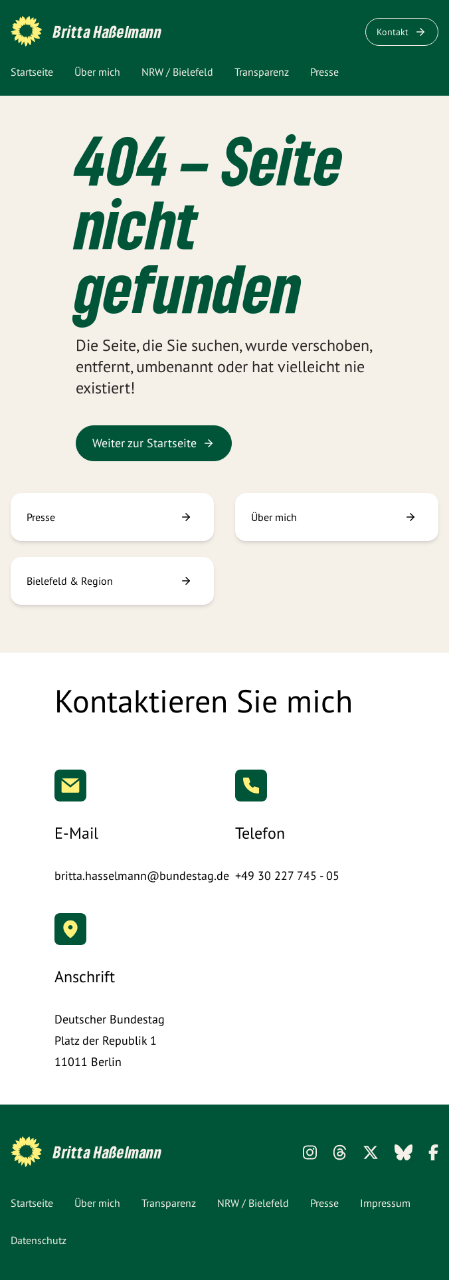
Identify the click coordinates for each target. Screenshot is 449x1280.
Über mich (97, 71)
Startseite (32, 71)
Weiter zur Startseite (153, 443)
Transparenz (261, 71)
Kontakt (402, 32)
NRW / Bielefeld (177, 71)
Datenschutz (38, 1240)
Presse (324, 71)
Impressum (385, 1203)
